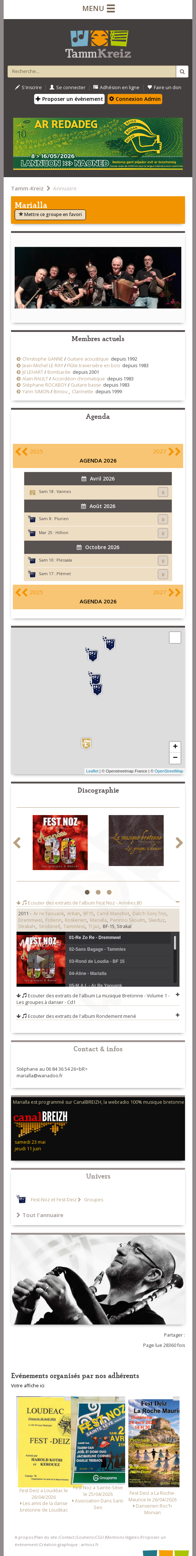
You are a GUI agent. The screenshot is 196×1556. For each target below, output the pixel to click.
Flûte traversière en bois (93, 365)
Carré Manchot (113, 913)
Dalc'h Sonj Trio (149, 913)
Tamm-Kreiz (27, 188)
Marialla (98, 920)
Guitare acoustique (88, 359)
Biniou (61, 391)
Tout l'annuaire (40, 1215)
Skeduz (156, 920)
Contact (67, 1537)
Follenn (54, 920)
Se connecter (68, 87)
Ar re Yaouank (48, 913)
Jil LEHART (32, 372)
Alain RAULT (35, 379)
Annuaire (65, 188)
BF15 (88, 913)
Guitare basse (86, 385)
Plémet (64, 573)
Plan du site (46, 1537)
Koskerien (76, 920)
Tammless (74, 926)
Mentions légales (122, 1537)
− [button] (175, 758)
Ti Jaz (93, 926)
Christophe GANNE (42, 359)
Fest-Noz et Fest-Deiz (54, 1200)
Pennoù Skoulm (127, 920)
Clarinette (82, 391)
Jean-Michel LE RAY (42, 365)
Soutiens (85, 1537)
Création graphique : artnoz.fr (69, 1544)
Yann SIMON (36, 391)
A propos (24, 1537)
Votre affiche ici (27, 1385)
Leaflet (92, 771)
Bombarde (58, 372)
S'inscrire (28, 87)
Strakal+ (27, 926)
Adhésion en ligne (116, 87)
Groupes (93, 1200)
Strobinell (49, 926)
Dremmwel (30, 920)
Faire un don (164, 87)
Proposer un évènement (69, 98)
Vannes (64, 491)
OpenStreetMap (169, 771)
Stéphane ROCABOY (44, 385)
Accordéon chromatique (78, 379)
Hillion (61, 532)
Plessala (64, 560)
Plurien (61, 518)
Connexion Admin (135, 98)
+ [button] (175, 747)
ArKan (73, 913)
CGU (99, 1537)
